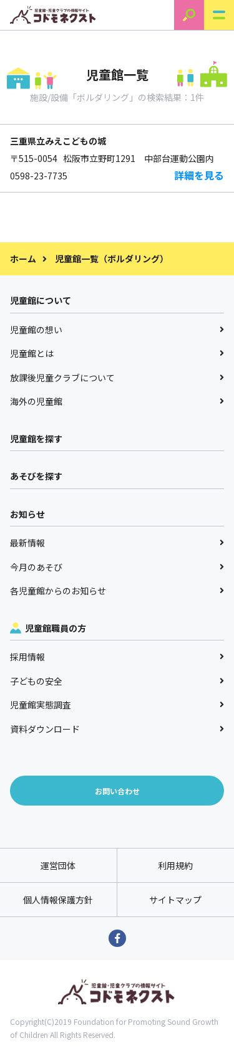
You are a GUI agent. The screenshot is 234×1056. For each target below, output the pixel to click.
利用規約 (175, 865)
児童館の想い (117, 329)
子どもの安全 (117, 681)
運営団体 (58, 865)
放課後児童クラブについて (117, 377)
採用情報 (117, 656)
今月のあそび (117, 567)
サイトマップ (175, 899)
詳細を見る (199, 175)
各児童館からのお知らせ (117, 590)
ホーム (23, 258)
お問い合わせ (117, 791)
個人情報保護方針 (58, 899)
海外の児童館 (117, 401)
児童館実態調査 (117, 704)
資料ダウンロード (117, 729)
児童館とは (117, 353)
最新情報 (117, 542)
